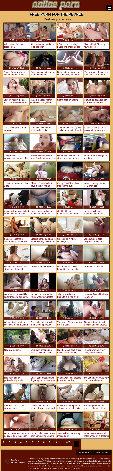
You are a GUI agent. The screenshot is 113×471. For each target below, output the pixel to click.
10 (55, 442)
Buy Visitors (102, 452)
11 (61, 442)
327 (68, 442)
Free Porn (15, 460)
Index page (84, 452)
